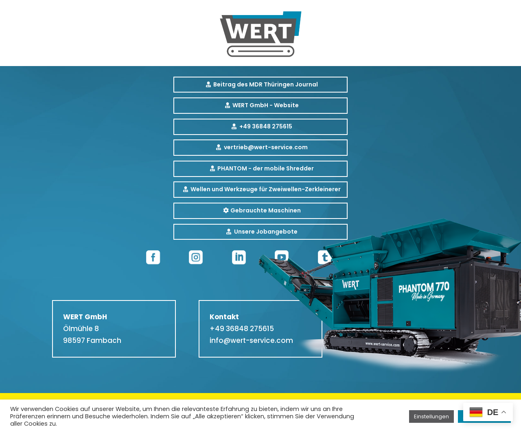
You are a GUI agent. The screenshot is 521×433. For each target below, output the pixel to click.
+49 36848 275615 (265, 126)
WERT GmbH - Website (265, 105)
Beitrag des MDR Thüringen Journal (265, 84)
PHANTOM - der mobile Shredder (265, 168)
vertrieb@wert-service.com (266, 147)
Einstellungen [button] (431, 416)
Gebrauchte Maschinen (265, 210)
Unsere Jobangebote (266, 232)
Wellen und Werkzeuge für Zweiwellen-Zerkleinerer (265, 189)
